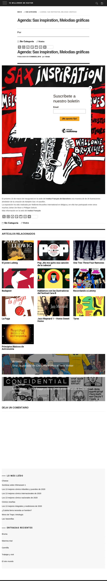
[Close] (90, 88)
